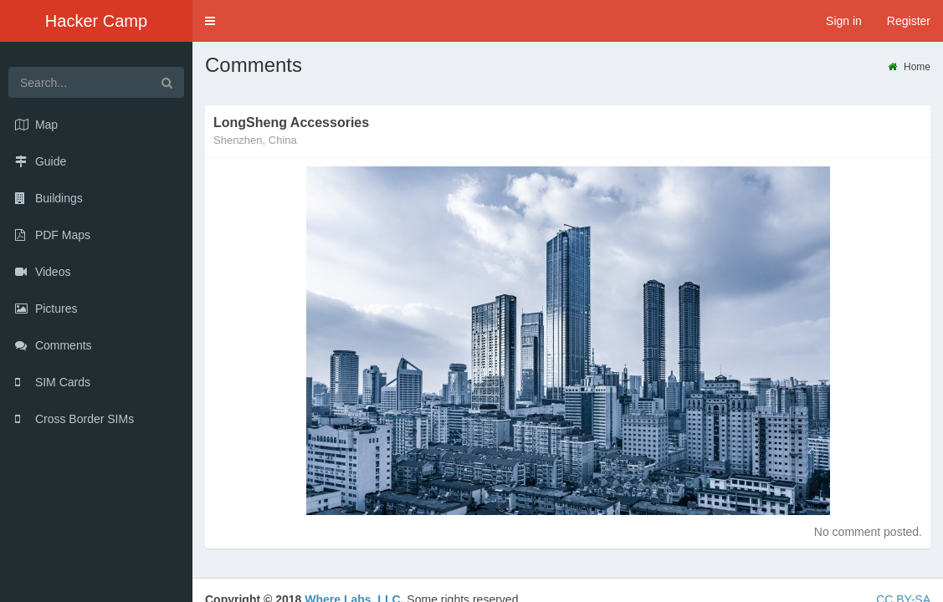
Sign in (844, 21)
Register (908, 21)
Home (909, 67)
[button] (210, 21)
